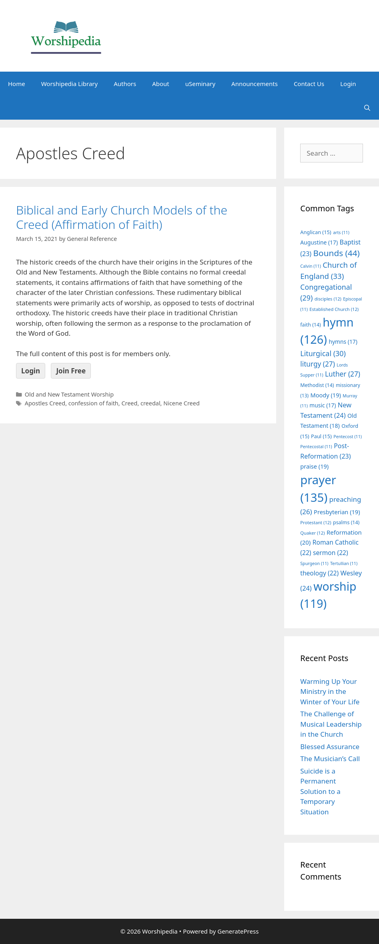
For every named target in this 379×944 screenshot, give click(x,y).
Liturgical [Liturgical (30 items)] (323, 353)
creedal (150, 403)
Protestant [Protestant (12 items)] (315, 522)
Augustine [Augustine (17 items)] (319, 242)
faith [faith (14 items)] (310, 324)
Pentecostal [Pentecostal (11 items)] (316, 446)
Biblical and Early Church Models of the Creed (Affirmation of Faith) (121, 217)
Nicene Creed (181, 403)
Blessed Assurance (329, 746)
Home (16, 84)
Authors (125, 84)
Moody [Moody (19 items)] (325, 395)
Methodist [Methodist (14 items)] (317, 385)
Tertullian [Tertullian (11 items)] (343, 563)
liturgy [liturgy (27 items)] (317, 364)
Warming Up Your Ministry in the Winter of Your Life (329, 691)
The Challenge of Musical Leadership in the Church (331, 724)
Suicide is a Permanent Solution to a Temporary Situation (320, 791)
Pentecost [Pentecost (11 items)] (347, 436)
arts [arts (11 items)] (341, 232)
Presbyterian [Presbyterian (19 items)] (337, 512)
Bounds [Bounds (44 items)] (336, 253)
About (160, 84)
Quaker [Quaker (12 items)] (312, 533)
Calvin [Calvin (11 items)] (310, 266)
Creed (129, 403)
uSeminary (200, 84)
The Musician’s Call (330, 758)
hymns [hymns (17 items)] (343, 341)
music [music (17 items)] (322, 405)
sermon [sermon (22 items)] (330, 552)
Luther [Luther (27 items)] (342, 374)
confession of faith (93, 403)
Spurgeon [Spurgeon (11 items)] (314, 563)
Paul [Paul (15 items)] (321, 436)
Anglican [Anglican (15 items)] (315, 232)
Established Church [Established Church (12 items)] (334, 309)
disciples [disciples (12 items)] (328, 299)
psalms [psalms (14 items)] (346, 522)
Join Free (71, 370)
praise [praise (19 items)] (314, 466)
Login (348, 84)
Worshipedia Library (69, 84)
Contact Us (309, 84)
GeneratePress (238, 931)
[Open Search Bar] (367, 108)
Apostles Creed (45, 403)
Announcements (254, 84)
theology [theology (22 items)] (319, 573)
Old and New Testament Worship (69, 394)
